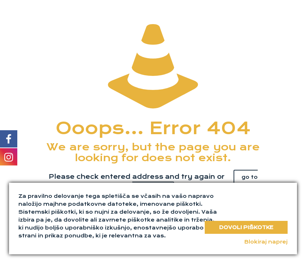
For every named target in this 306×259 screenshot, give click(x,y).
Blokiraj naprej (266, 242)
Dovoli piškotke (246, 227)
